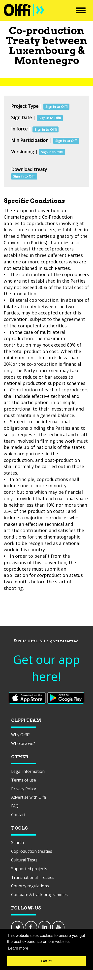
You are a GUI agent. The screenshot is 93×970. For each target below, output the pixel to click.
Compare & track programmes (39, 894)
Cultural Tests (24, 860)
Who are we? (23, 743)
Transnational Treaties (32, 877)
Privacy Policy (23, 788)
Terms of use (23, 780)
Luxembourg (42, 51)
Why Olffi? (20, 734)
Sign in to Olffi (56, 106)
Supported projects (29, 868)
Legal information (28, 771)
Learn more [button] (18, 948)
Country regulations (30, 886)
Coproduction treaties (31, 851)
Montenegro (46, 60)
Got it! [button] (46, 961)
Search (17, 842)
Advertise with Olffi (28, 797)
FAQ (15, 806)
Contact (18, 814)
